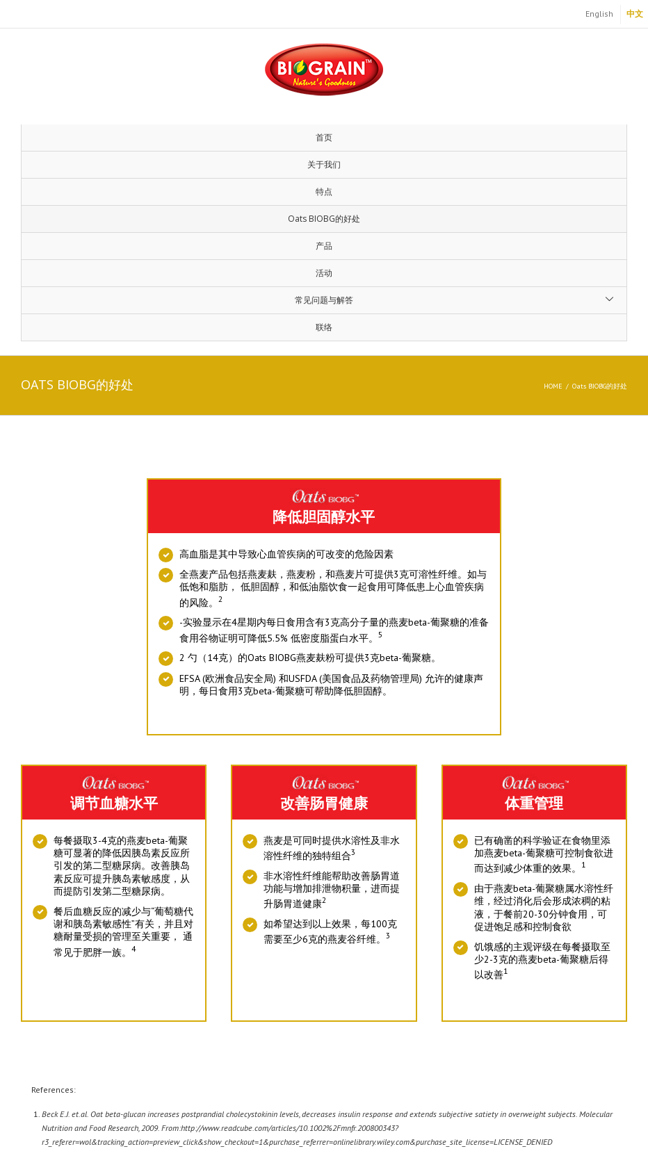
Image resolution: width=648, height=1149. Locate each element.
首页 (324, 137)
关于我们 (324, 164)
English (599, 13)
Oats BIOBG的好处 (324, 219)
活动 (324, 273)
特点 (324, 191)
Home (553, 386)
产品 (324, 246)
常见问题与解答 (324, 300)
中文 (634, 13)
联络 (324, 327)
